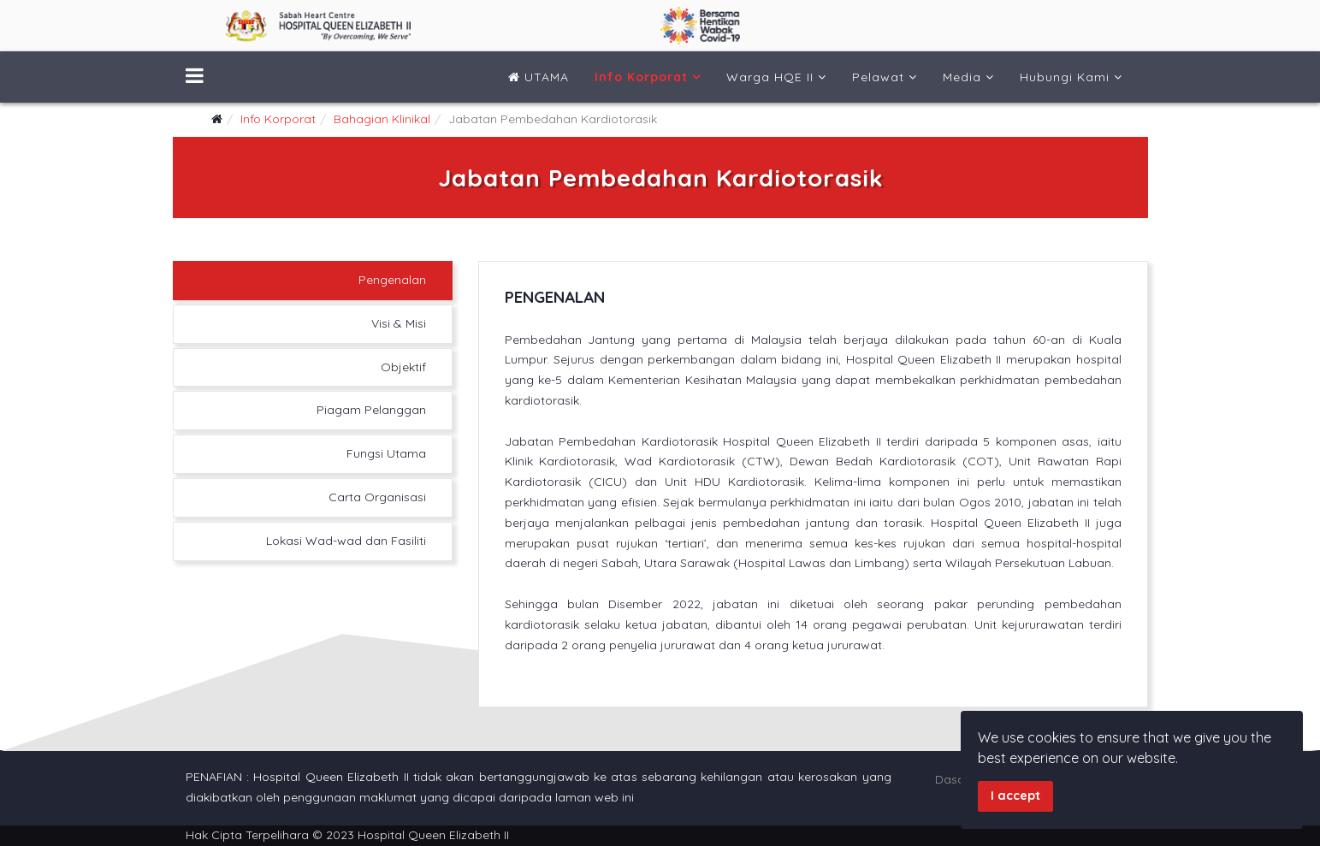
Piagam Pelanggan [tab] (371, 409)
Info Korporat (641, 77)
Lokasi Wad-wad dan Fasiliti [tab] (346, 540)
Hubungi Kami (1065, 77)
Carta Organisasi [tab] (377, 497)
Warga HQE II (770, 77)
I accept (1015, 795)
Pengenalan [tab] (392, 279)
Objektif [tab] (403, 367)
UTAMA (538, 77)
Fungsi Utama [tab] (386, 453)
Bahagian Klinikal (382, 119)
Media (962, 77)
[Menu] (195, 77)
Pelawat (878, 77)
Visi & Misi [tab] (398, 323)
